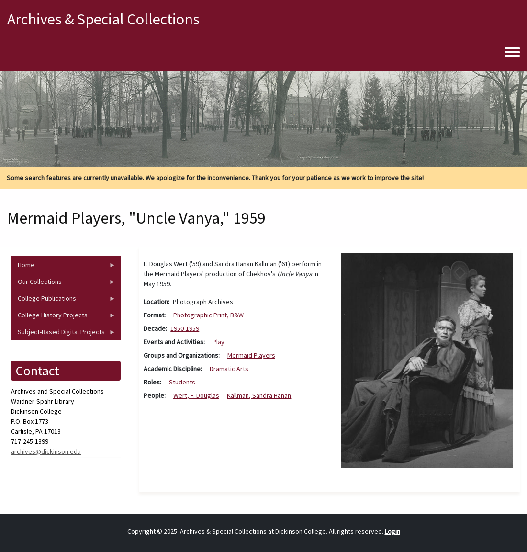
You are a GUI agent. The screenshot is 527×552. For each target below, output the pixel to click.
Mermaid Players (251, 355)
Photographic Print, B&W (208, 315)
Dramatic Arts (229, 368)
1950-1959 (184, 328)
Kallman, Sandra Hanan (259, 395)
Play (218, 342)
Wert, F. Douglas (196, 395)
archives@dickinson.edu (46, 451)
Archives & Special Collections (103, 19)
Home (63, 266)
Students (182, 382)
